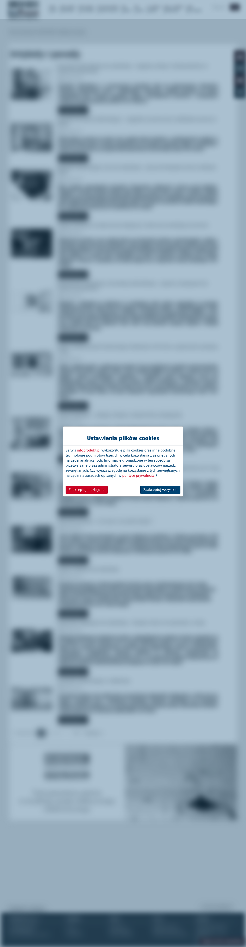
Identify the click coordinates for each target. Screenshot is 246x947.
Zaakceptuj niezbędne (87, 490)
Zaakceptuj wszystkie (160, 490)
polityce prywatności (138, 475)
